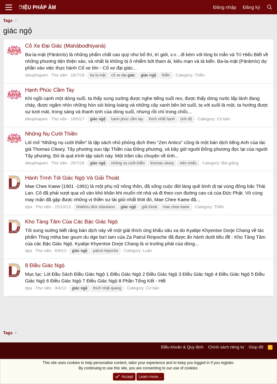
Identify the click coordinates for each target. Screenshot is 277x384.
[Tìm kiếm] (269, 7)
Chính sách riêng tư (226, 347)
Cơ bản (223, 118)
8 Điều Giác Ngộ (45, 265)
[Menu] (8, 7)
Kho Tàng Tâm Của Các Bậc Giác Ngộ (71, 222)
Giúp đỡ (256, 347)
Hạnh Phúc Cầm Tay (49, 90)
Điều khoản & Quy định (182, 347)
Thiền (200, 75)
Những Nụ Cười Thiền (51, 134)
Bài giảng (230, 163)
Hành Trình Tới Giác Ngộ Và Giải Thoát (72, 178)
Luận (147, 250)
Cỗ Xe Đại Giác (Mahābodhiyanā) (65, 46)
